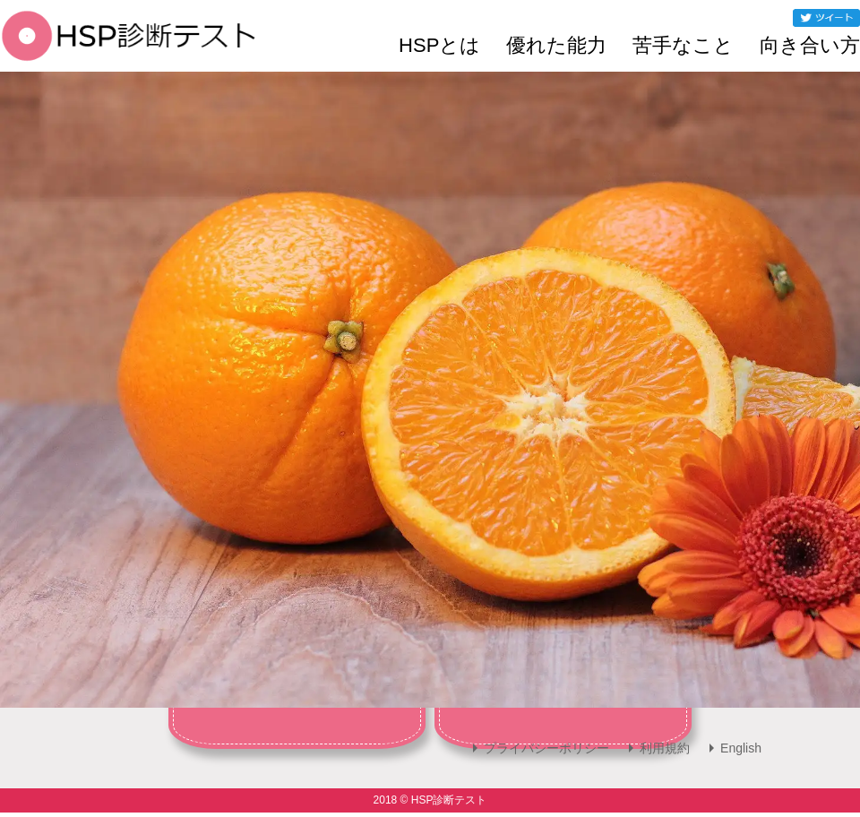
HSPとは (439, 46)
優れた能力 (556, 46)
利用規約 (665, 748)
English (740, 748)
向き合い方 (810, 46)
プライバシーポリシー (546, 748)
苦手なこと (683, 46)
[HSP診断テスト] (128, 48)
